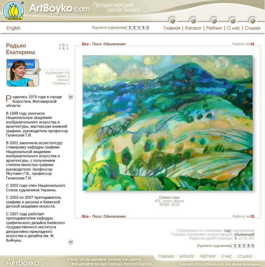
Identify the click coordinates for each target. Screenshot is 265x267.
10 (240, 238)
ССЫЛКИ (244, 257)
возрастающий (219, 234)
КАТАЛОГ (187, 257)
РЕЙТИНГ (208, 257)
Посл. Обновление (109, 44)
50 (245, 238)
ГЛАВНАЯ (166, 257)
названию (213, 231)
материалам (244, 231)
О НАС (226, 257)
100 (251, 238)
